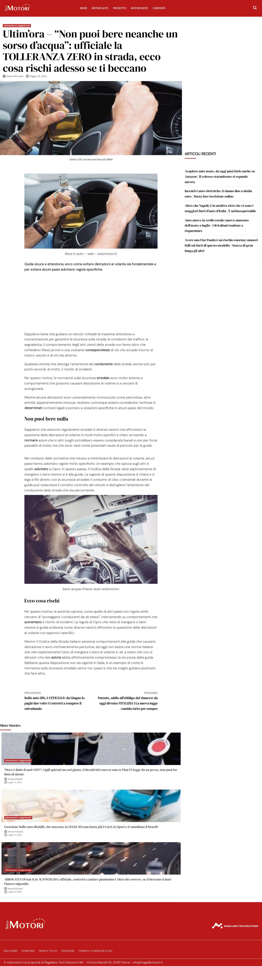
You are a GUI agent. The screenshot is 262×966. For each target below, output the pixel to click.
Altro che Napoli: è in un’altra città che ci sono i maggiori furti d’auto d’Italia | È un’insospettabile (220, 208)
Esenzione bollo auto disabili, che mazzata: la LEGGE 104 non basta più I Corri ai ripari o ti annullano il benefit (81, 827)
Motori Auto (100, 8)
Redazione (68, 950)
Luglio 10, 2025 (15, 892)
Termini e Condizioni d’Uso (95, 950)
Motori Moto (139, 8)
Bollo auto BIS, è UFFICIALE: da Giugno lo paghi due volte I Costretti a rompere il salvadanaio (57, 701)
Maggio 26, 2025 (38, 76)
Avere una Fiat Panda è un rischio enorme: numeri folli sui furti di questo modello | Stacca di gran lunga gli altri (221, 245)
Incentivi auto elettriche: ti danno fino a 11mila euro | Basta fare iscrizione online (218, 194)
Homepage (28, 950)
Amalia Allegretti (15, 779)
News (83, 8)
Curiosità (159, 8)
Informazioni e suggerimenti (17, 25)
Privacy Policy (48, 950)
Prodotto (119, 8)
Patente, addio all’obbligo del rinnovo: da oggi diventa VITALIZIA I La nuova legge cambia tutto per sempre (124, 701)
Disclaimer (11, 950)
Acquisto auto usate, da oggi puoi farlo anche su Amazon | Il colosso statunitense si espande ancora (220, 176)
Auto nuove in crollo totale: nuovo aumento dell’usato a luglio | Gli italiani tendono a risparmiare (217, 225)
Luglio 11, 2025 (15, 782)
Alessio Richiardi (14, 76)
